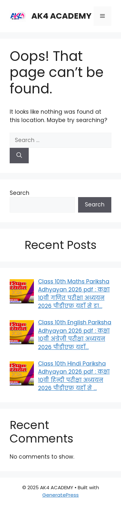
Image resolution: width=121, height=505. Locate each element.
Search (19, 193)
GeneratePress (60, 494)
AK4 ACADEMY (61, 16)
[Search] (19, 155)
